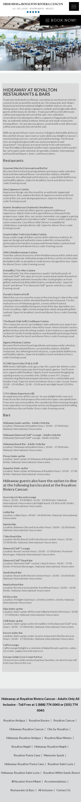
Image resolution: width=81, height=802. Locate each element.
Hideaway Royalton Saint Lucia (20, 772)
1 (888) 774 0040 (47, 704)
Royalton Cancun (64, 720)
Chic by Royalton (57, 729)
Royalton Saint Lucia (60, 764)
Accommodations (55, 781)
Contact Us (63, 790)
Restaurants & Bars (22, 790)
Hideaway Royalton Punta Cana (24, 764)
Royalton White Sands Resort (61, 772)
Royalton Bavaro (39, 720)
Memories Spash (54, 755)
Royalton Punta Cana (27, 755)
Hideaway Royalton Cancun (27, 729)
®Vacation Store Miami (26, 781)
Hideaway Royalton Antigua (23, 738)
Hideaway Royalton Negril (50, 746)
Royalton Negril (21, 746)
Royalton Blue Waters (58, 738)
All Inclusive (45, 790)
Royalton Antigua (14, 720)
